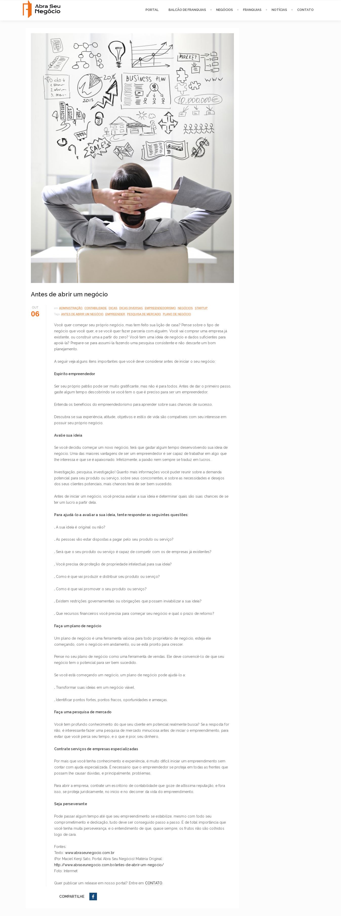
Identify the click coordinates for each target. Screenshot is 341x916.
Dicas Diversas (131, 308)
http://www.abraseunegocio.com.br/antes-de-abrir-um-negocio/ (109, 865)
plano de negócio (177, 314)
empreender (115, 314)
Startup (201, 308)
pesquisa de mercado (144, 314)
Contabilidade (96, 308)
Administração (71, 308)
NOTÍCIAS (279, 10)
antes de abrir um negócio (82, 314)
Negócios (185, 308)
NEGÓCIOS (224, 10)
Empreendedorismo (160, 308)
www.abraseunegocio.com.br (89, 853)
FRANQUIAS (252, 10)
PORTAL (152, 10)
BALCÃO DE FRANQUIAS (187, 10)
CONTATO (305, 10)
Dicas (113, 308)
